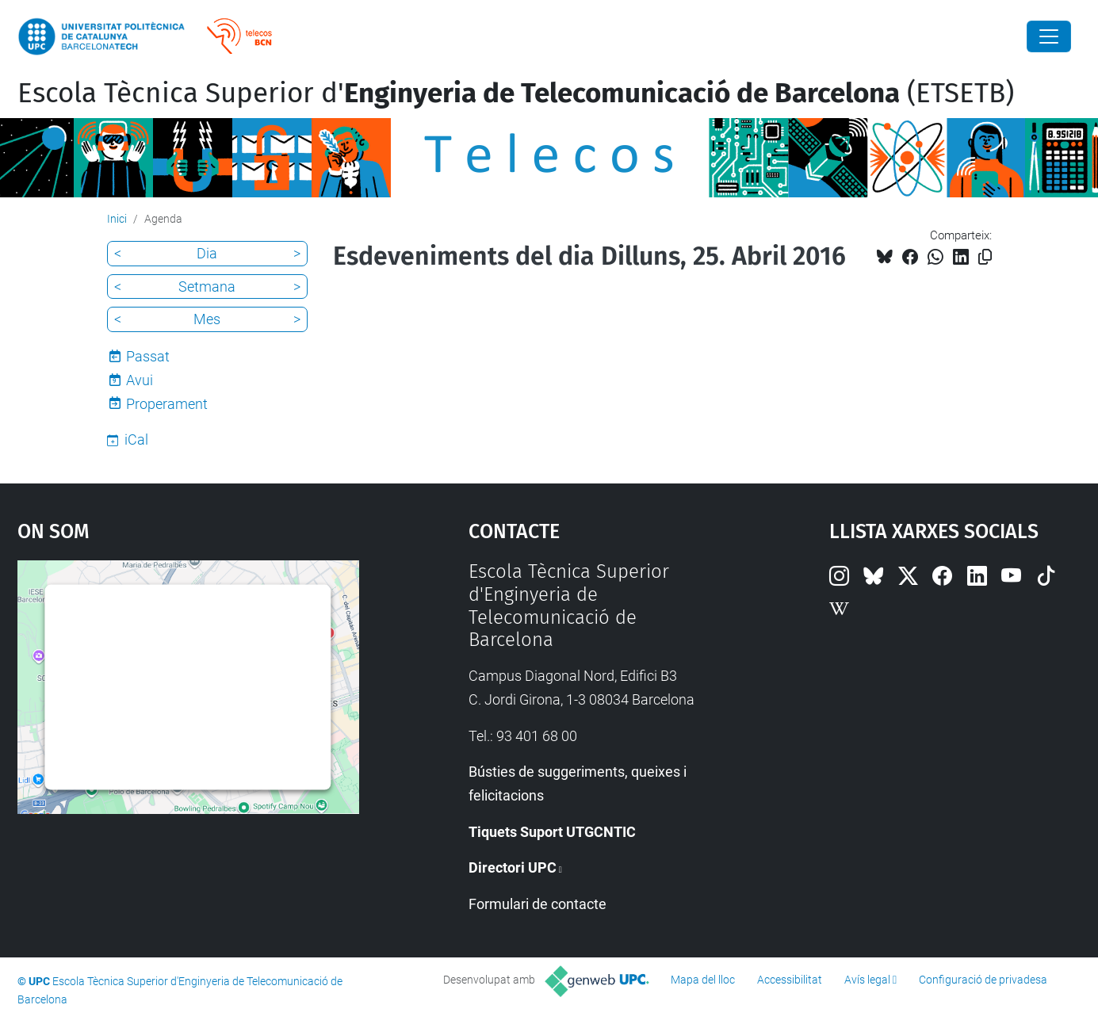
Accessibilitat (789, 979)
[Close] (1049, 36)
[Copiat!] (985, 257)
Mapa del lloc (703, 979)
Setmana (206, 286)
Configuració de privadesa (983, 979)
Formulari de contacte (537, 904)
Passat (148, 356)
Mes (206, 319)
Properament (167, 403)
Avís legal (867, 979)
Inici (117, 218)
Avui (139, 380)
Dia (207, 253)
